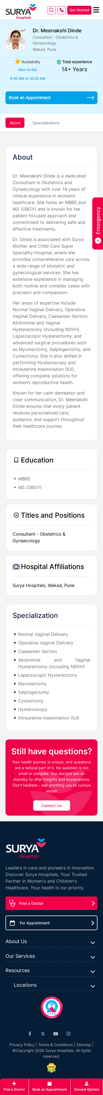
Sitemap (83, 1044)
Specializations (45, 122)
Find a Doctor (31, 903)
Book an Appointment (51, 97)
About (15, 122)
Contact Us (51, 805)
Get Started (79, 10)
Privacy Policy (22, 1044)
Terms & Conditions (55, 1044)
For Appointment (35, 923)
